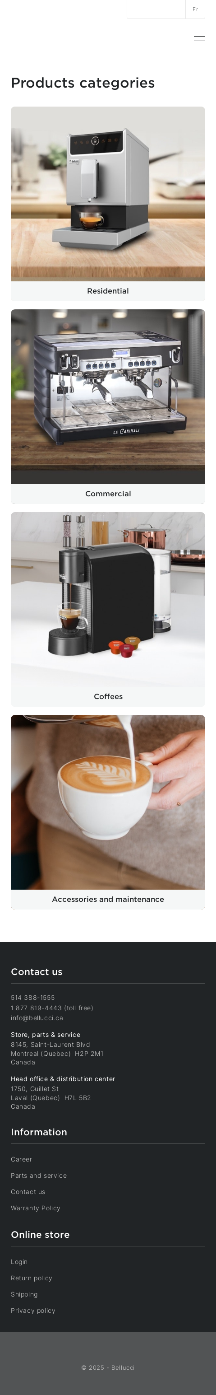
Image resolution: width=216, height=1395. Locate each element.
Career (28, 1158)
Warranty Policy (42, 1207)
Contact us (34, 1191)
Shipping (30, 1293)
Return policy (38, 1277)
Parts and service (45, 1175)
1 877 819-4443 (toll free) (52, 1008)
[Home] (43, 38)
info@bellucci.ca (37, 1018)
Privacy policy (39, 1310)
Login (25, 1261)
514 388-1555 (33, 997)
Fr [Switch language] (195, 9)
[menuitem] (199, 39)
